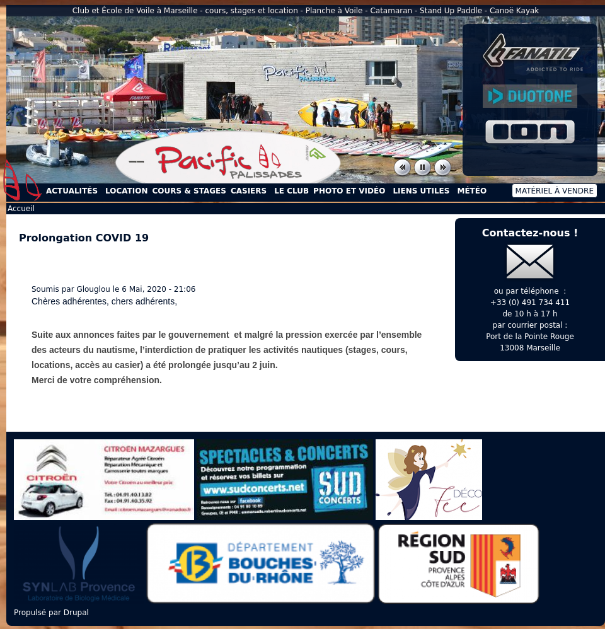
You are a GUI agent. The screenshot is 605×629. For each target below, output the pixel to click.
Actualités (72, 191)
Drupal (76, 612)
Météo (472, 191)
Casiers (249, 191)
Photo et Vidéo (349, 191)
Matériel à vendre (555, 191)
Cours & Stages (189, 191)
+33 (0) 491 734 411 (530, 302)
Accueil (22, 180)
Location (126, 191)
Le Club (291, 191)
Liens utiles (421, 191)
